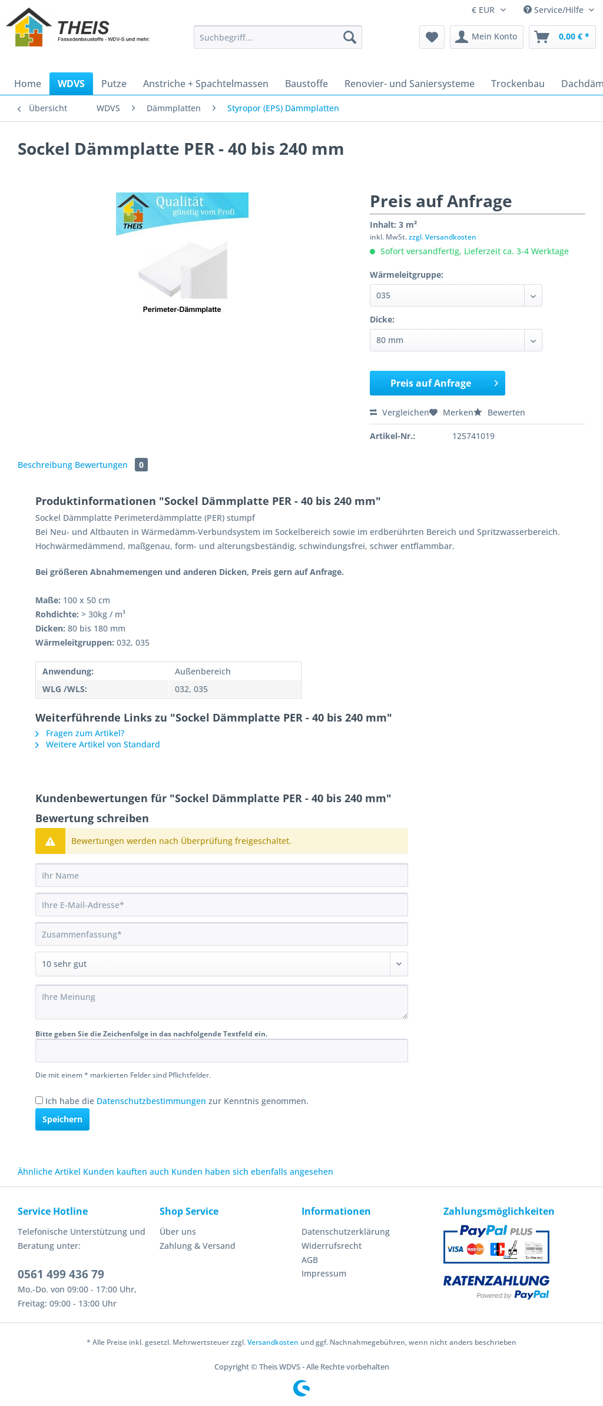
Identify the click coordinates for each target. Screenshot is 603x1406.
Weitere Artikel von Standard (97, 744)
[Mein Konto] (487, 37)
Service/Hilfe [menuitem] (555, 9)
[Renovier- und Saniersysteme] (409, 83)
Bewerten (499, 412)
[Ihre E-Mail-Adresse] (221, 904)
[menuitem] (278, 42)
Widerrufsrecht (332, 1245)
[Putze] (114, 83)
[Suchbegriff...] (278, 37)
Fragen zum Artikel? (79, 733)
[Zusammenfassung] (221, 934)
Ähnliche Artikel (49, 1171)
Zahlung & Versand (198, 1245)
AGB (310, 1259)
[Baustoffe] (306, 83)
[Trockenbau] (518, 83)
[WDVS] (71, 83)
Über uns (178, 1231)
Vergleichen (399, 412)
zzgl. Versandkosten (442, 237)
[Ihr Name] (221, 875)
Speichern (62, 1119)
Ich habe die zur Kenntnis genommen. (177, 1100)
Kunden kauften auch (126, 1171)
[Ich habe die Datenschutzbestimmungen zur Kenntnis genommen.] (39, 1100)
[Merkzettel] (432, 37)
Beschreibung (45, 464)
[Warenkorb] (562, 37)
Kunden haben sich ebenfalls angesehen (252, 1171)
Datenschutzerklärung (346, 1231)
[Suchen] (349, 37)
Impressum (324, 1273)
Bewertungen (111, 464)
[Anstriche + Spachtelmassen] (206, 83)
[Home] (27, 83)
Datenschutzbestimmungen (151, 1100)
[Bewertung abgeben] (221, 964)
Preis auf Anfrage (444, 382)
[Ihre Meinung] (221, 1002)
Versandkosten (273, 1342)
